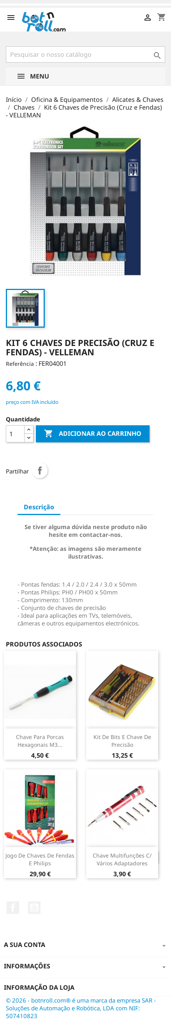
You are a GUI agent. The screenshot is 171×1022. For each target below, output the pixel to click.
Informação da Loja (39, 987)
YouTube (34, 907)
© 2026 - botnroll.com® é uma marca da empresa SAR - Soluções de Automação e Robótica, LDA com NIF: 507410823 (81, 1008)
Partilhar (40, 470)
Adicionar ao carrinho (92, 434)
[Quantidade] (15, 433)
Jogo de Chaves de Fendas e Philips (39, 859)
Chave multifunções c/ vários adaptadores (122, 859)
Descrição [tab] (39, 507)
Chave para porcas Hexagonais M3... (40, 740)
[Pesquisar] (85, 54)
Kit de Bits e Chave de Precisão (122, 740)
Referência (20, 363)
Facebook (13, 907)
